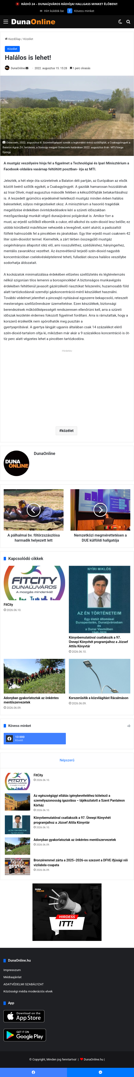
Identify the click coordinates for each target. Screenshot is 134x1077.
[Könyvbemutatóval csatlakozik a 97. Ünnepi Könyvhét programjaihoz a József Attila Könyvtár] (99, 599)
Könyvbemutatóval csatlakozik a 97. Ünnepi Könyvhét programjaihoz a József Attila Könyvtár (98, 642)
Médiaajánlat (12, 977)
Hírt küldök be (52, 11)
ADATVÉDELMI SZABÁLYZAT (23, 984)
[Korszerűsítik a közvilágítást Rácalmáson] (99, 676)
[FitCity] (34, 583)
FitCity (8, 604)
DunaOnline (18, 68)
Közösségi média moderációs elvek (28, 991)
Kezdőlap (13, 39)
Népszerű (67, 760)
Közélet (28, 39)
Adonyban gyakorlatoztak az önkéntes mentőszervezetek (75, 840)
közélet (67, 431)
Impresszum (12, 970)
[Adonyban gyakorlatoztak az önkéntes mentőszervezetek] (34, 676)
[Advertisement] (67, 386)
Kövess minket (80, 10)
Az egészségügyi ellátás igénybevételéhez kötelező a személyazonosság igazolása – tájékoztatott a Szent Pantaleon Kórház (79, 800)
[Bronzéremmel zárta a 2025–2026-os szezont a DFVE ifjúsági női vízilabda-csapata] (17, 866)
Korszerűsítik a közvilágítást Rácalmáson (98, 698)
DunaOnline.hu (93, 1059)
